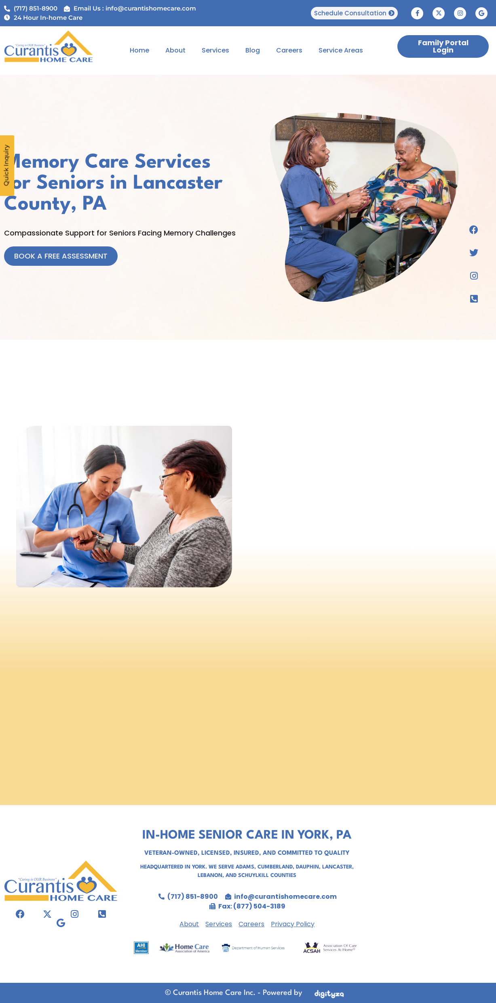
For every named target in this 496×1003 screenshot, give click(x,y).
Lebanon (210, 875)
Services (215, 50)
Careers (289, 50)
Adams (245, 867)
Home (139, 50)
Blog (252, 50)
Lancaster (337, 867)
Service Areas (341, 50)
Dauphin (307, 867)
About (175, 50)
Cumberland (275, 867)
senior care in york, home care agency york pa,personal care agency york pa (432, 892)
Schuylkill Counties (267, 875)
